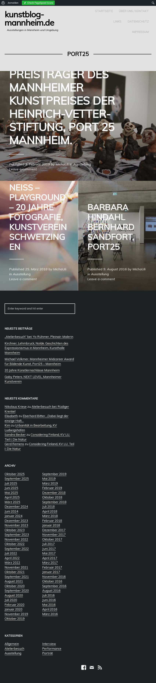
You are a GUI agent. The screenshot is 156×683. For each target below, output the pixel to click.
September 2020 (17, 590)
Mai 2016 (49, 605)
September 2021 (17, 577)
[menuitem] (3, 3)
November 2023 (16, 525)
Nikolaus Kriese (16, 406)
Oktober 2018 (52, 497)
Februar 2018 (52, 520)
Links (117, 21)
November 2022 (16, 539)
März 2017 (50, 562)
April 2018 (49, 511)
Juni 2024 (11, 511)
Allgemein (12, 644)
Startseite (104, 11)
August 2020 (14, 595)
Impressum (140, 32)
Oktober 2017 (52, 539)
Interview (49, 644)
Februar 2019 (52, 488)
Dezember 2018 (54, 492)
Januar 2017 (51, 572)
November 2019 (16, 614)
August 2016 (51, 590)
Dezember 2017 (54, 530)
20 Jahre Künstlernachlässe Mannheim (32, 370)
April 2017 (49, 558)
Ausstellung (13, 653)
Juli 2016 (48, 595)
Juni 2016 (49, 600)
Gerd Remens (14, 444)
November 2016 (54, 577)
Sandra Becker (15, 434)
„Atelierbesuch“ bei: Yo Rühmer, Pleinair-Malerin (39, 337)
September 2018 (54, 502)
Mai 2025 (11, 492)
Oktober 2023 (15, 530)
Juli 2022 (11, 553)
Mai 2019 (49, 478)
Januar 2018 (51, 525)
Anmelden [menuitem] (13, 2)
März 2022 (12, 562)
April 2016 (49, 609)
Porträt (47, 653)
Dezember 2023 (16, 520)
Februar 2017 (52, 567)
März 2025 (12, 502)
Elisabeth (11, 416)
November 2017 (54, 534)
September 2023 (17, 534)
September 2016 (54, 586)
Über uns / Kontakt (134, 11)
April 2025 (12, 497)
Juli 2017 (48, 544)
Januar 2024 (13, 516)
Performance (51, 648)
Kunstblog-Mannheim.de (29, 18)
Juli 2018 (48, 506)
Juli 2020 (11, 600)
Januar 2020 (13, 609)
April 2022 (12, 558)
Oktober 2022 (15, 544)
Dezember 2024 (16, 506)
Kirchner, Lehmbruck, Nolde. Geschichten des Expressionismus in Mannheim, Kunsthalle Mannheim (36, 347)
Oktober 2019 (15, 618)
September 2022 (17, 548)
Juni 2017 (49, 548)
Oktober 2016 (52, 581)
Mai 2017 (49, 553)
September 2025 (17, 478)
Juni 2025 (11, 488)
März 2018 (50, 516)
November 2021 (16, 567)
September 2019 (54, 474)
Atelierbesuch (14, 648)
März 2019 (50, 483)
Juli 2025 (11, 483)
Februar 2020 (14, 605)
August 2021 (14, 581)
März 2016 (50, 614)
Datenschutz (138, 21)
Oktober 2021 (15, 572)
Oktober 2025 (15, 474)
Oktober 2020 (15, 586)
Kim (7, 425)
